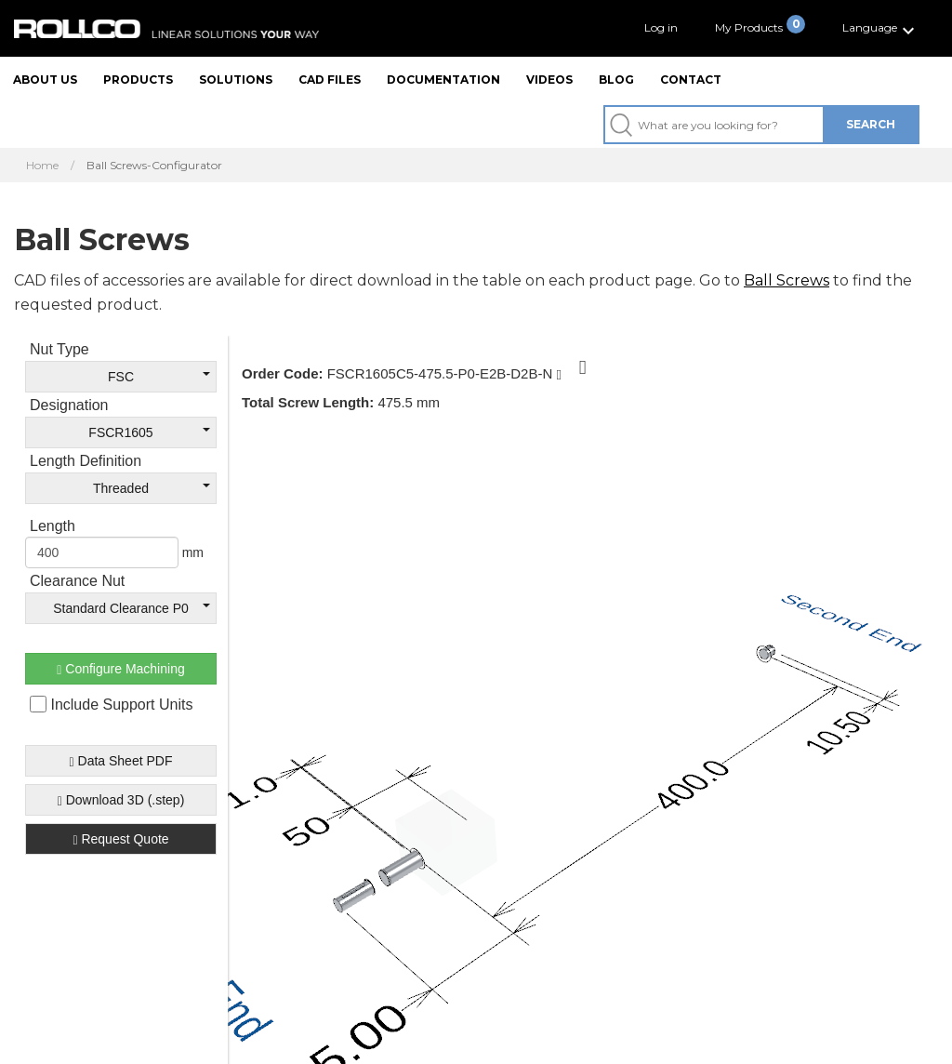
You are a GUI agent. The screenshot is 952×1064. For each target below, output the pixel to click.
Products (138, 79)
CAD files (329, 79)
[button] (881, 28)
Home (42, 165)
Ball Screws (786, 280)
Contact (690, 79)
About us (45, 79)
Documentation (443, 79)
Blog (616, 79)
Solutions (235, 79)
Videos (549, 79)
